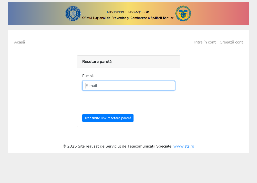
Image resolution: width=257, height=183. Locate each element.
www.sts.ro (183, 146)
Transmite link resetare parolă (108, 118)
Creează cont (231, 42)
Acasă (19, 42)
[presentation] (120, 104)
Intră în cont (205, 42)
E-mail (88, 76)
